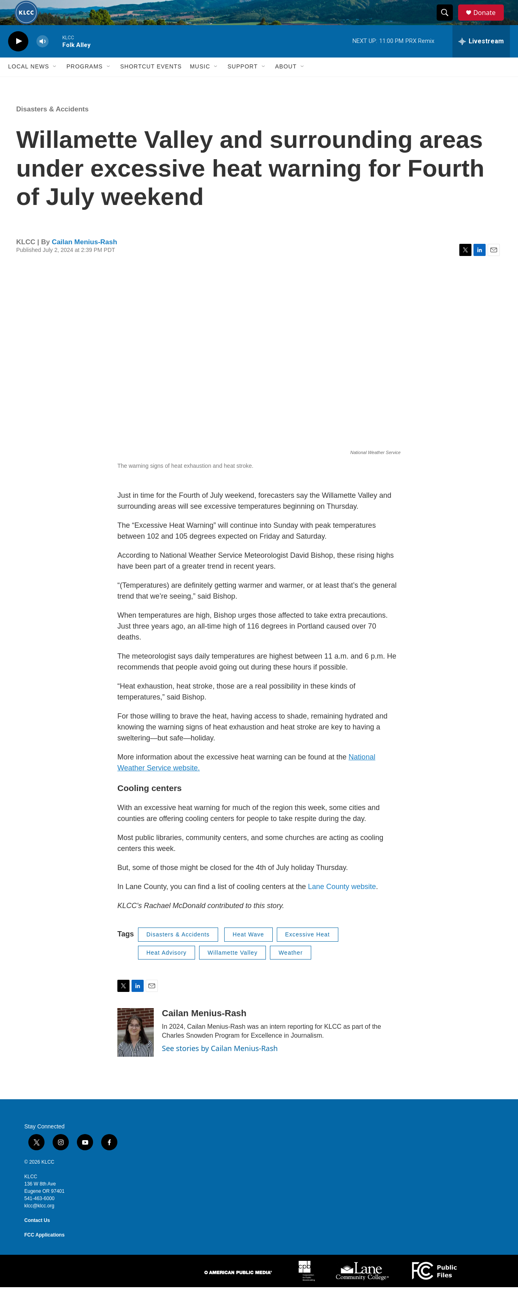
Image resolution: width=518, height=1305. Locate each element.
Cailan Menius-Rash (84, 259)
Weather (290, 970)
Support (242, 84)
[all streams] (481, 59)
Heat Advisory (166, 970)
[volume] (42, 59)
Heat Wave (248, 952)
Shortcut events (151, 84)
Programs (84, 84)
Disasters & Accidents (52, 126)
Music (200, 84)
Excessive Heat (307, 952)
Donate (489, 21)
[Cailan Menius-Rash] (135, 1050)
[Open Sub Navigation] (55, 84)
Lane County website (342, 904)
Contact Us (37, 1238)
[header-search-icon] (448, 21)
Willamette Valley (232, 970)
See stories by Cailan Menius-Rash (220, 1066)
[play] (18, 59)
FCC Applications (44, 1253)
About (286, 84)
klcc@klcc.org (39, 1223)
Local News (28, 84)
